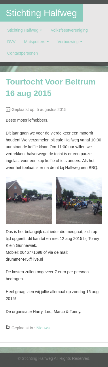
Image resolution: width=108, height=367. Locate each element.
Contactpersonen (22, 53)
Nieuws (43, 328)
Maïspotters (34, 41)
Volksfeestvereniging (69, 30)
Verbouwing (68, 41)
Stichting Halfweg (41, 13)
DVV (11, 41)
